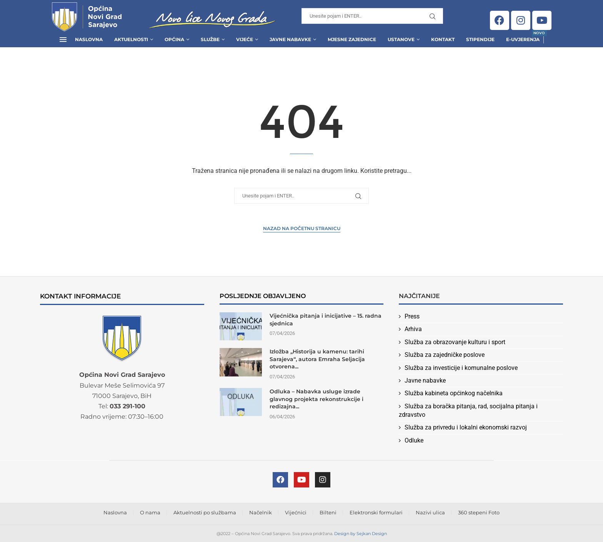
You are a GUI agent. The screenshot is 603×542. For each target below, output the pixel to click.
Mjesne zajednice (352, 39)
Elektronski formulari (376, 512)
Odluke (414, 440)
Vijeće (244, 39)
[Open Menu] (63, 39)
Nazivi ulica (430, 512)
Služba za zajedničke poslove (445, 354)
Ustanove (401, 39)
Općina (174, 39)
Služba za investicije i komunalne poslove (461, 367)
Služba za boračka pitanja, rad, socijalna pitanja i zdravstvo (468, 410)
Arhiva (413, 329)
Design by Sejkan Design (360, 533)
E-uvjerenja (523, 37)
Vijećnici (295, 512)
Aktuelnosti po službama (204, 512)
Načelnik (260, 512)
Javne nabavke (425, 380)
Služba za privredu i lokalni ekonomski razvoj (466, 427)
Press (412, 316)
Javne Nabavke (290, 39)
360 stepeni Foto (479, 512)
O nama (150, 512)
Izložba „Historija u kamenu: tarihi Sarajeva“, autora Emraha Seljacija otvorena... (317, 359)
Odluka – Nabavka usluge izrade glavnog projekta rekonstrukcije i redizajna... (316, 399)
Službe (210, 39)
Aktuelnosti (131, 39)
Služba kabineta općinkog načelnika (454, 393)
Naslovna (89, 39)
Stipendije (480, 39)
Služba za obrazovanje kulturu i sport (455, 342)
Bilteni (328, 512)
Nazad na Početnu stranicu (301, 228)
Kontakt (443, 39)
